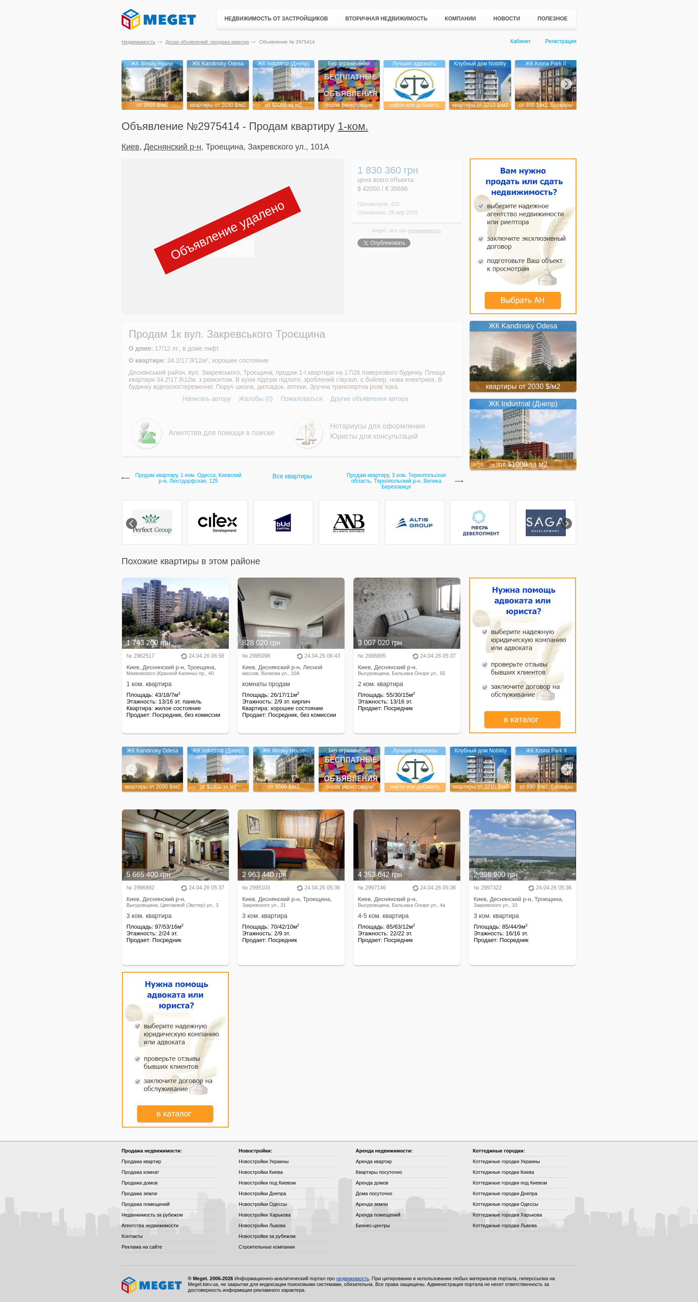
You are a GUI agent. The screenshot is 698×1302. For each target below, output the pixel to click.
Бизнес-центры (373, 1225)
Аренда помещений (378, 1214)
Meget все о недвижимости (152, 1285)
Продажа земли (139, 1193)
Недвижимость (138, 41)
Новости (506, 19)
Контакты (132, 1236)
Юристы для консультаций (374, 436)
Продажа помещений (146, 1204)
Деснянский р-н (172, 146)
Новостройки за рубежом (267, 1236)
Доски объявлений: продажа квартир (207, 41)
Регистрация (560, 41)
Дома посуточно (374, 1193)
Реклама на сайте (142, 1246)
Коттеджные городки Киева (503, 1172)
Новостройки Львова (262, 1225)
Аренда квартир (374, 1161)
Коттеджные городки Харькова (507, 1214)
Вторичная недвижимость (386, 19)
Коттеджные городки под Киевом (510, 1182)
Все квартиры (292, 476)
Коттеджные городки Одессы (505, 1204)
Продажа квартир (141, 1161)
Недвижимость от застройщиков (276, 19)
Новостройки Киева (261, 1172)
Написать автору (207, 398)
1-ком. (353, 126)
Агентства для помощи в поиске (221, 433)
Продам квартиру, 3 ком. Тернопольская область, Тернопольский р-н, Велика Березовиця (396, 481)
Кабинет (520, 41)
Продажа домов (140, 1182)
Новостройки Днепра (262, 1193)
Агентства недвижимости (150, 1225)
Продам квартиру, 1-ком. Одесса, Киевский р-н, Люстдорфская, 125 (188, 478)
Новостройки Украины (264, 1161)
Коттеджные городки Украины (506, 1161)
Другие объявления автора (369, 398)
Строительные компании (267, 1246)
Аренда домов (372, 1182)
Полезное (552, 19)
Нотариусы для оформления (377, 426)
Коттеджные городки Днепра (505, 1193)
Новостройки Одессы (263, 1204)
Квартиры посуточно (379, 1172)
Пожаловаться (301, 398)
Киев (130, 146)
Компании (460, 19)
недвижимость (424, 230)
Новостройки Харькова (265, 1214)
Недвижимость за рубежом (152, 1214)
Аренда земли (372, 1204)
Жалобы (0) (255, 398)
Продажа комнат (140, 1172)
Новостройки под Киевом (267, 1182)
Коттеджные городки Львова (505, 1225)
